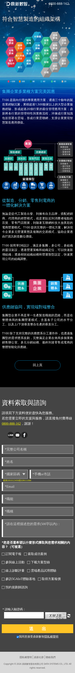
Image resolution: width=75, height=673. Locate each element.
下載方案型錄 (38, 562)
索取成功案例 (35, 554)
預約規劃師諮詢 (15, 587)
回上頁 (37, 365)
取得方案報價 (49, 579)
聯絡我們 (51, 657)
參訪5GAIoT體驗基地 (18, 579)
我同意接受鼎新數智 (37, 636)
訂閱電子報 (11, 554)
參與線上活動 (13, 562)
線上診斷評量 (13, 570)
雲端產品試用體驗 (41, 570)
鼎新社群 (39, 657)
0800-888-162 (11, 423)
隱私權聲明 (51, 636)
